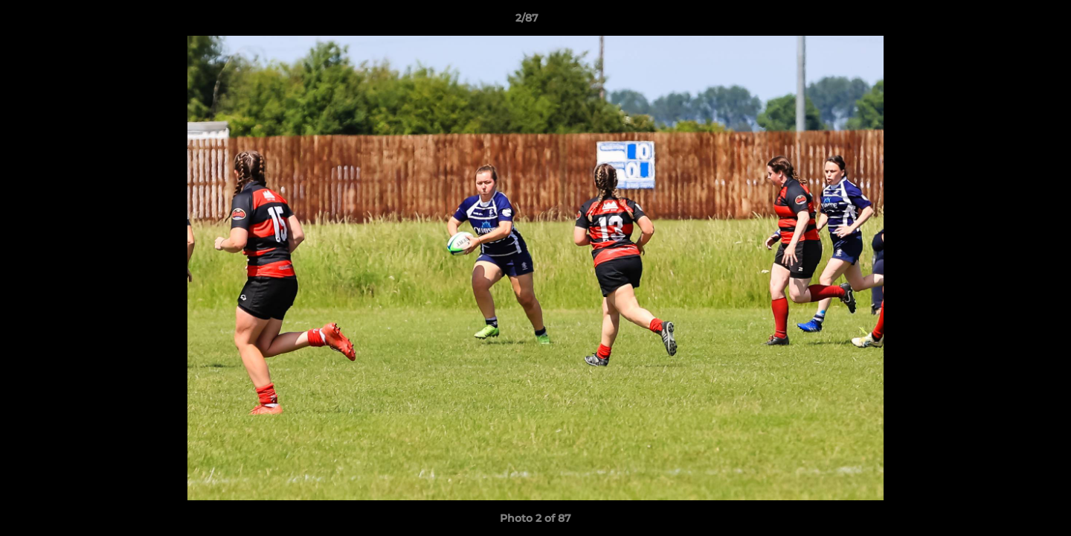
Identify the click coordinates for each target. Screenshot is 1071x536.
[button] (1008, 21)
